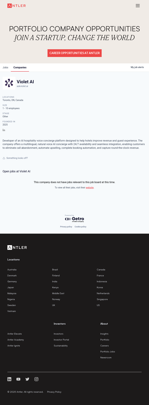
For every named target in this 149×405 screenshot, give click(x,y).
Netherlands (103, 293)
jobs (5, 67)
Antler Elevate (14, 333)
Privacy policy (66, 227)
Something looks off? (15, 158)
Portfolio (104, 339)
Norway (56, 299)
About (104, 323)
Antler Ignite (13, 345)
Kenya (55, 287)
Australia (11, 269)
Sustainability (61, 345)
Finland (56, 275)
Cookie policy (80, 227)
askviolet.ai (22, 86)
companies (19, 67)
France (100, 275)
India (54, 281)
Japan (10, 287)
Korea (100, 287)
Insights (104, 333)
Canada (101, 269)
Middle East (58, 293)
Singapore (102, 299)
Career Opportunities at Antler (74, 53)
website (90, 187)
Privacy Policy (54, 391)
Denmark (12, 275)
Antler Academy (15, 339)
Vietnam (11, 311)
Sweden (11, 305)
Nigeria (11, 299)
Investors (58, 333)
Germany (12, 281)
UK (53, 305)
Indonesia (102, 281)
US (98, 305)
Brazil (55, 269)
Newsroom (105, 357)
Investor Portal (61, 339)
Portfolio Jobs (107, 351)
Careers (104, 345)
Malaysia (11, 293)
